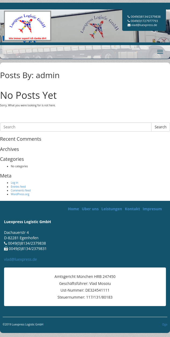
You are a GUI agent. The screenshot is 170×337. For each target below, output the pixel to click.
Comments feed (21, 190)
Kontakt (132, 208)
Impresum (152, 208)
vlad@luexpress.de (20, 259)
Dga (164, 324)
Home (73, 208)
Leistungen (111, 208)
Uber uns (90, 208)
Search (161, 126)
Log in (14, 182)
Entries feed (18, 187)
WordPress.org (20, 194)
